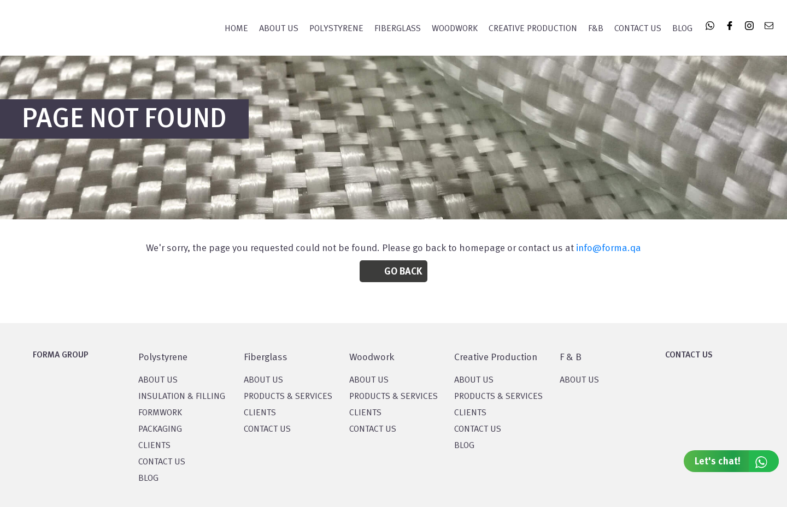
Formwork (160, 413)
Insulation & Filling (181, 396)
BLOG (148, 478)
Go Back (403, 272)
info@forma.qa (608, 248)
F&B (595, 29)
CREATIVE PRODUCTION (533, 29)
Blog (682, 29)
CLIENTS (154, 446)
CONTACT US (161, 462)
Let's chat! (737, 461)
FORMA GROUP (61, 355)
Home (236, 29)
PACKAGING (160, 429)
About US (158, 380)
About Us (278, 29)
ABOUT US (579, 380)
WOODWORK (455, 29)
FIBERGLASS (397, 29)
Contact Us (637, 29)
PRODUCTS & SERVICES (288, 396)
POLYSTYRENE (336, 29)
